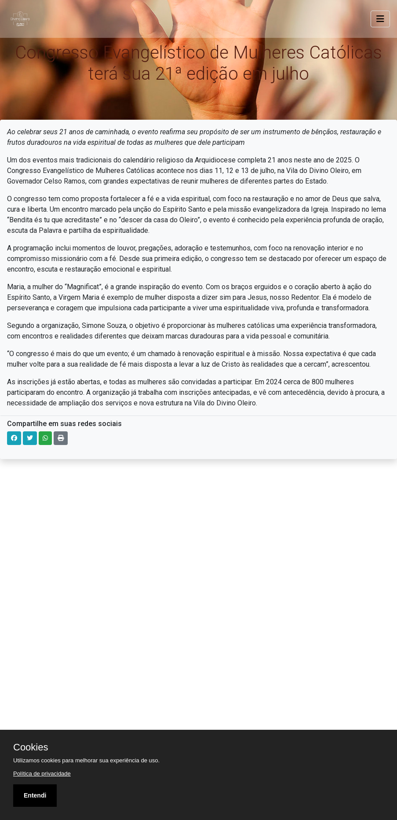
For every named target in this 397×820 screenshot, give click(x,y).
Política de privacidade (42, 773)
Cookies (30, 747)
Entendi (35, 795)
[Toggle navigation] (380, 19)
